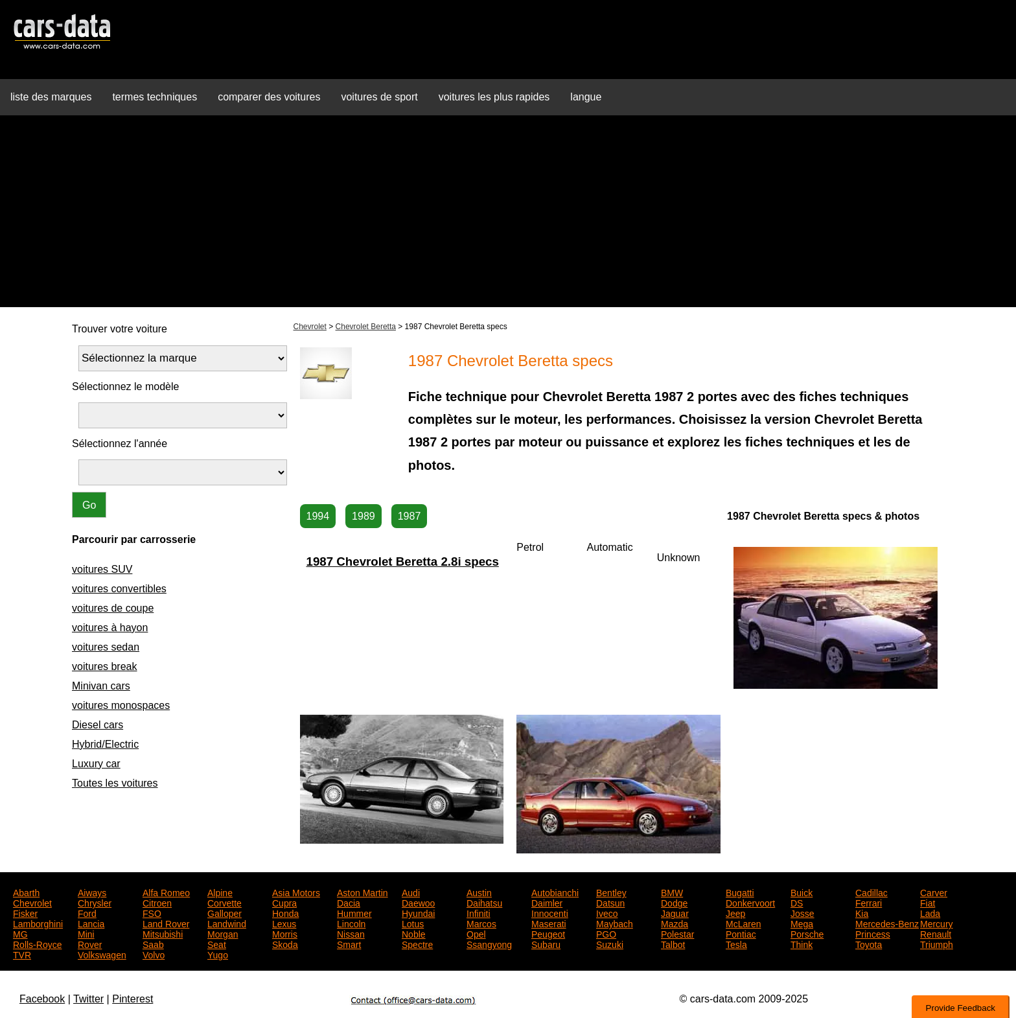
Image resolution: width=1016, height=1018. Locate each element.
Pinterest (132, 998)
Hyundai (418, 912)
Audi (411, 892)
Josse (802, 912)
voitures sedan (105, 647)
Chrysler (94, 902)
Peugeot (548, 933)
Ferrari (868, 902)
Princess (872, 933)
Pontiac (741, 933)
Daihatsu (484, 902)
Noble (414, 933)
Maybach (614, 923)
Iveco (607, 912)
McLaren (743, 923)
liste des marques (50, 96)
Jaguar (675, 912)
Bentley (611, 892)
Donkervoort (750, 902)
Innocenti (549, 912)
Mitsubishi (163, 933)
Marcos (481, 923)
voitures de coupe (113, 608)
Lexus (284, 923)
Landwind (226, 923)
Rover (90, 943)
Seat (216, 943)
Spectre (417, 943)
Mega (802, 923)
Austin (479, 892)
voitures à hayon (110, 627)
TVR (22, 954)
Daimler (546, 902)
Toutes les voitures (115, 783)
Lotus (413, 923)
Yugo (217, 954)
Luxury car (96, 763)
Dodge (674, 902)
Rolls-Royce (37, 943)
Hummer (354, 912)
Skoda (285, 943)
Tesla (736, 943)
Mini (86, 933)
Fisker (25, 912)
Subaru (545, 943)
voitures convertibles (119, 588)
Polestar (677, 933)
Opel (476, 933)
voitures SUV (102, 569)
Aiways (92, 892)
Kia (861, 912)
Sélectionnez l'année (119, 443)
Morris (284, 933)
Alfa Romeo (166, 892)
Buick (802, 892)
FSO (152, 912)
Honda (285, 912)
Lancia (91, 923)
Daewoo (418, 902)
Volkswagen (102, 954)
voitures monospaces (121, 705)
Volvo (154, 954)
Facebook (42, 998)
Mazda (674, 923)
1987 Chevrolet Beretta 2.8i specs (402, 561)
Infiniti (479, 912)
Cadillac (871, 892)
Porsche (807, 933)
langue (585, 96)
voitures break (104, 666)
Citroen (157, 902)
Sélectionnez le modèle (125, 386)
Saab (153, 943)
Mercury (936, 923)
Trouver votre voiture (119, 328)
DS (797, 902)
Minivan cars (101, 685)
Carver (933, 892)
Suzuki (609, 943)
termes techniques (154, 96)
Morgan (222, 933)
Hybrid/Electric (105, 744)
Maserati (548, 923)
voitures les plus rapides (494, 96)
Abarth (26, 892)
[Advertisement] (508, 216)
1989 (363, 516)
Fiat (927, 902)
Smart (349, 943)
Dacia (348, 902)
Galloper (224, 912)
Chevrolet (310, 326)
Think (802, 943)
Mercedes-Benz (887, 923)
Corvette (224, 902)
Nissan (351, 933)
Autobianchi (555, 892)
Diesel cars (97, 724)
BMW (672, 892)
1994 (318, 516)
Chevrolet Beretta (366, 326)
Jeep (735, 912)
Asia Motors (296, 892)
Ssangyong (489, 943)
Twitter (88, 998)
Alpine (220, 892)
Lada (930, 912)
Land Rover (166, 923)
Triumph (936, 943)
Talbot (673, 943)
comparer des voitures (269, 96)
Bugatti (740, 892)
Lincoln (351, 923)
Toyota (868, 943)
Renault (935, 933)
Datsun (610, 902)
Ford (87, 912)
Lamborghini (38, 923)
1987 (409, 516)
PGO (606, 933)
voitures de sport (379, 96)
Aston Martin (362, 892)
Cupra (284, 902)
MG (20, 933)
